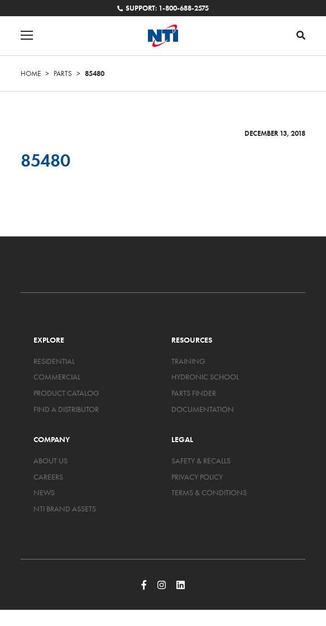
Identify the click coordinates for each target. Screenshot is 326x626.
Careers (48, 477)
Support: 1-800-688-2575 (163, 8)
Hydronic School (205, 377)
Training (188, 361)
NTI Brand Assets (64, 509)
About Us (50, 461)
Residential (54, 361)
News (44, 492)
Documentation (202, 409)
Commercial (56, 377)
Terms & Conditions (209, 492)
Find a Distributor (66, 409)
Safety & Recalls (201, 461)
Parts (63, 73)
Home (31, 73)
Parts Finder (193, 393)
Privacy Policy (197, 477)
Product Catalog (66, 393)
